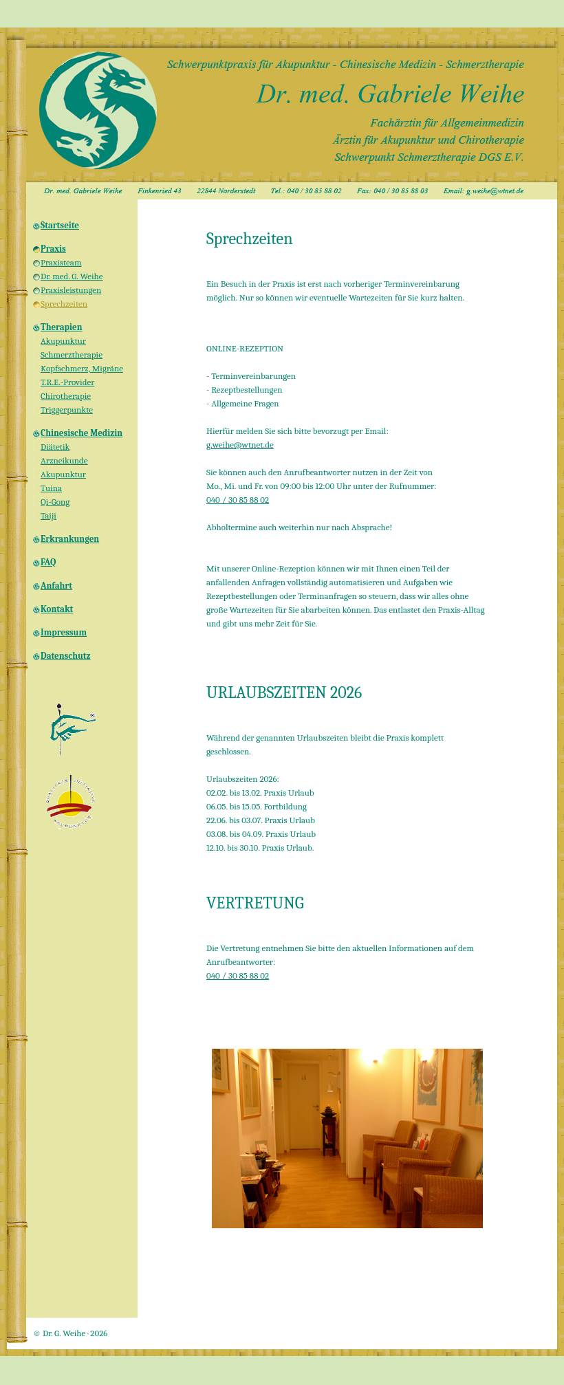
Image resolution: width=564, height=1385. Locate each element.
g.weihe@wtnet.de (240, 444)
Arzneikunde (64, 460)
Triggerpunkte (67, 409)
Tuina (51, 488)
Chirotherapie (66, 396)
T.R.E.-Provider (67, 382)
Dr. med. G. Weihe (72, 276)
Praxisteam (61, 262)
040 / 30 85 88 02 (237, 499)
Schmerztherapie (71, 354)
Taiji (48, 515)
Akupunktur (63, 341)
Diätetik (55, 446)
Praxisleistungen (71, 290)
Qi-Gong (55, 502)
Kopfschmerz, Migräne (82, 368)
